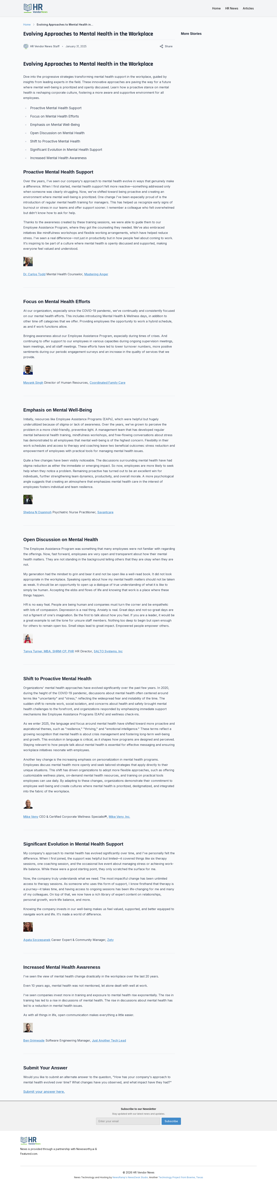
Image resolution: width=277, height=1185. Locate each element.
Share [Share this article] (166, 46)
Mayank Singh (33, 382)
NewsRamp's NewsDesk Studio (130, 1177)
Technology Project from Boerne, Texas (180, 1177)
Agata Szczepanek (36, 940)
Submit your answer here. (44, 1092)
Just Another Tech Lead (109, 1040)
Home (216, 8)
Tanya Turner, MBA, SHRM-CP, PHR (48, 651)
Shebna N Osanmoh (37, 512)
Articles (248, 8)
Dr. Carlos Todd (34, 274)
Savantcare (105, 512)
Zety (110, 940)
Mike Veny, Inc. (119, 817)
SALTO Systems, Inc (108, 651)
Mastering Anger (96, 274)
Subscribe (171, 1121)
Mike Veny (30, 817)
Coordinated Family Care (107, 382)
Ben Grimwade (34, 1040)
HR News (231, 8)
